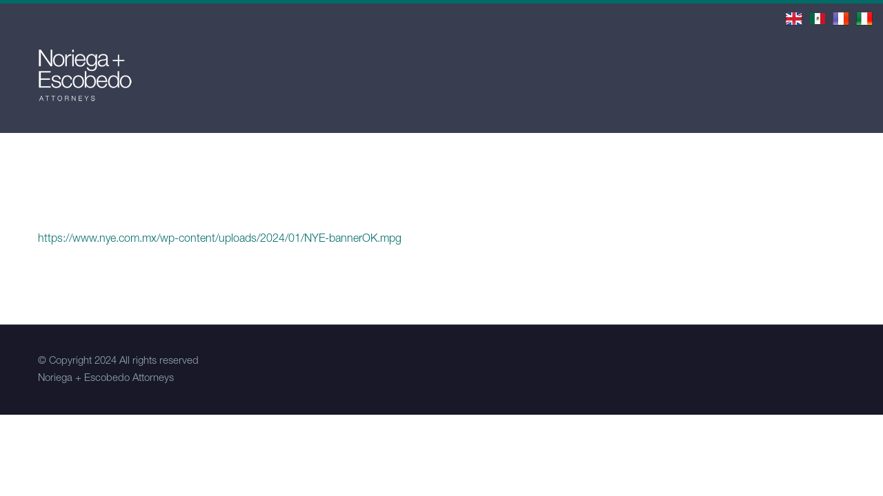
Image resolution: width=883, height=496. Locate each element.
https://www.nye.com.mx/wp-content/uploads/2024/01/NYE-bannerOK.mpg (219, 239)
